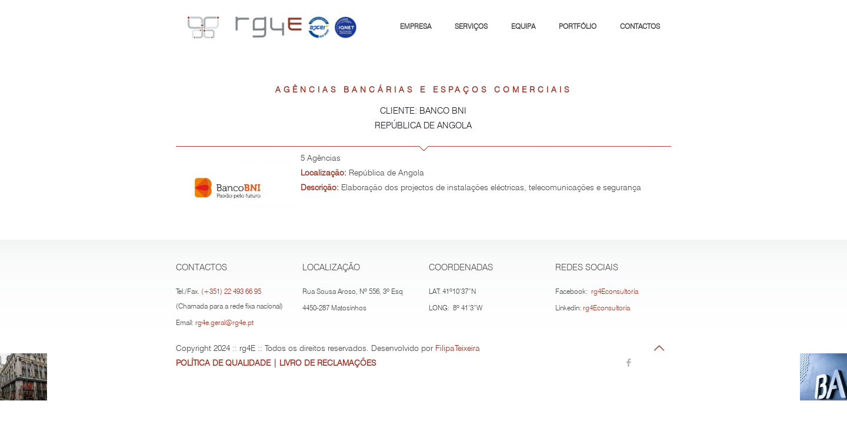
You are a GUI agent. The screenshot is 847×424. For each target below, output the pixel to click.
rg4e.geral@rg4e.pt (224, 322)
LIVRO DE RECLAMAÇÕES (327, 362)
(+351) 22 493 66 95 (231, 291)
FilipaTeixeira (457, 348)
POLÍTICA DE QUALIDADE (223, 362)
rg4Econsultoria (614, 291)
